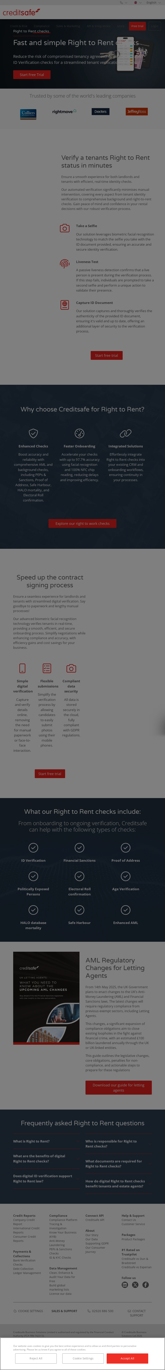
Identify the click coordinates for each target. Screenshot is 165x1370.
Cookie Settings (83, 1358)
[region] (82, 1353)
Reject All (36, 1358)
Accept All (127, 1358)
